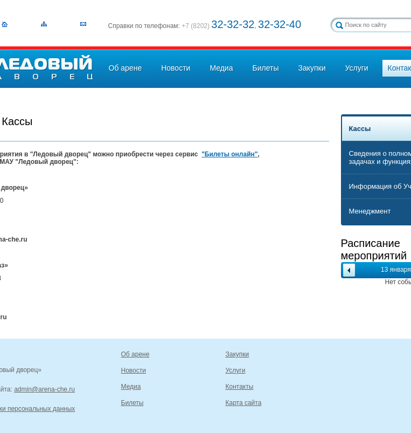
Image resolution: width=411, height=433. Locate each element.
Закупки (311, 68)
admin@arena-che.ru (44, 389)
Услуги (356, 68)
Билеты (265, 68)
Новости (175, 68)
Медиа (221, 68)
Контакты (240, 386)
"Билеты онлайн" (229, 154)
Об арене (125, 68)
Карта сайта (244, 403)
